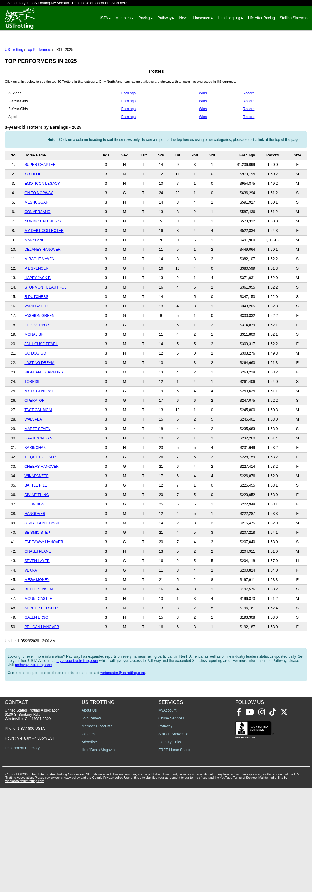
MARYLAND (34, 267)
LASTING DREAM (39, 390)
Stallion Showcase (295, 18)
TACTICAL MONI (38, 437)
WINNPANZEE (36, 503)
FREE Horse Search (175, 854)
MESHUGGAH (36, 229)
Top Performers (38, 77)
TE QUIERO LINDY (40, 484)
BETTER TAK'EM (38, 616)
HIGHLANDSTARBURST (44, 399)
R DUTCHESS (36, 324)
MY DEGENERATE (40, 418)
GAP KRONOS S (38, 465)
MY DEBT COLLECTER (43, 258)
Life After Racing (261, 18)
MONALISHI (34, 361)
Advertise (89, 846)
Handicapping (229, 18)
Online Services (171, 822)
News (183, 18)
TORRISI (31, 409)
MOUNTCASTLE (38, 626)
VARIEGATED (36, 333)
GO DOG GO (35, 380)
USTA (103, 18)
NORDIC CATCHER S (42, 248)
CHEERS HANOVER (41, 493)
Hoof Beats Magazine (99, 854)
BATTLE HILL (35, 512)
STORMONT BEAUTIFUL (45, 314)
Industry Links (169, 846)
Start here (119, 3)
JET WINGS (34, 531)
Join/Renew (91, 822)
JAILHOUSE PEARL (41, 371)
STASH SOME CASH (41, 550)
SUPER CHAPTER (39, 192)
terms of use (198, 881)
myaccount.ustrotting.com (77, 688)
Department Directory (22, 852)
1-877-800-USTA (31, 832)
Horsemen (201, 18)
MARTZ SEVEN (37, 456)
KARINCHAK (35, 475)
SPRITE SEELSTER (41, 635)
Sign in (13, 3)
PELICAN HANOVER (41, 654)
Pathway (165, 18)
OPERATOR (34, 427)
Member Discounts (97, 830)
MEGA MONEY (36, 607)
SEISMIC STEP (37, 560)
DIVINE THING (36, 522)
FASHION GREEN (39, 343)
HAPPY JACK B (37, 305)
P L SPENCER (36, 295)
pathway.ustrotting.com (33, 692)
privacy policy (70, 881)
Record (249, 120)
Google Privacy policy (107, 881)
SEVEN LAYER (36, 588)
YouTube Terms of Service (238, 881)
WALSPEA (33, 446)
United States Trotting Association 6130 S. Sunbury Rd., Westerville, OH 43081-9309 (32, 818)
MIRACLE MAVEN (39, 286)
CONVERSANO (37, 239)
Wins (203, 120)
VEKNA (30, 597)
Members (123, 18)
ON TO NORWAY (38, 220)
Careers (88, 838)
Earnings (128, 120)
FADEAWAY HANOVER (43, 569)
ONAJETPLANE (37, 578)
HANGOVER (34, 541)
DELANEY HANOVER (42, 277)
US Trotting (14, 77)
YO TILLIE (32, 201)
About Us (89, 814)
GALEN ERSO (36, 644)
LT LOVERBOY (36, 352)
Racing (144, 18)
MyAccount (167, 814)
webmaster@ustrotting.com (122, 700)
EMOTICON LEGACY (42, 210)
